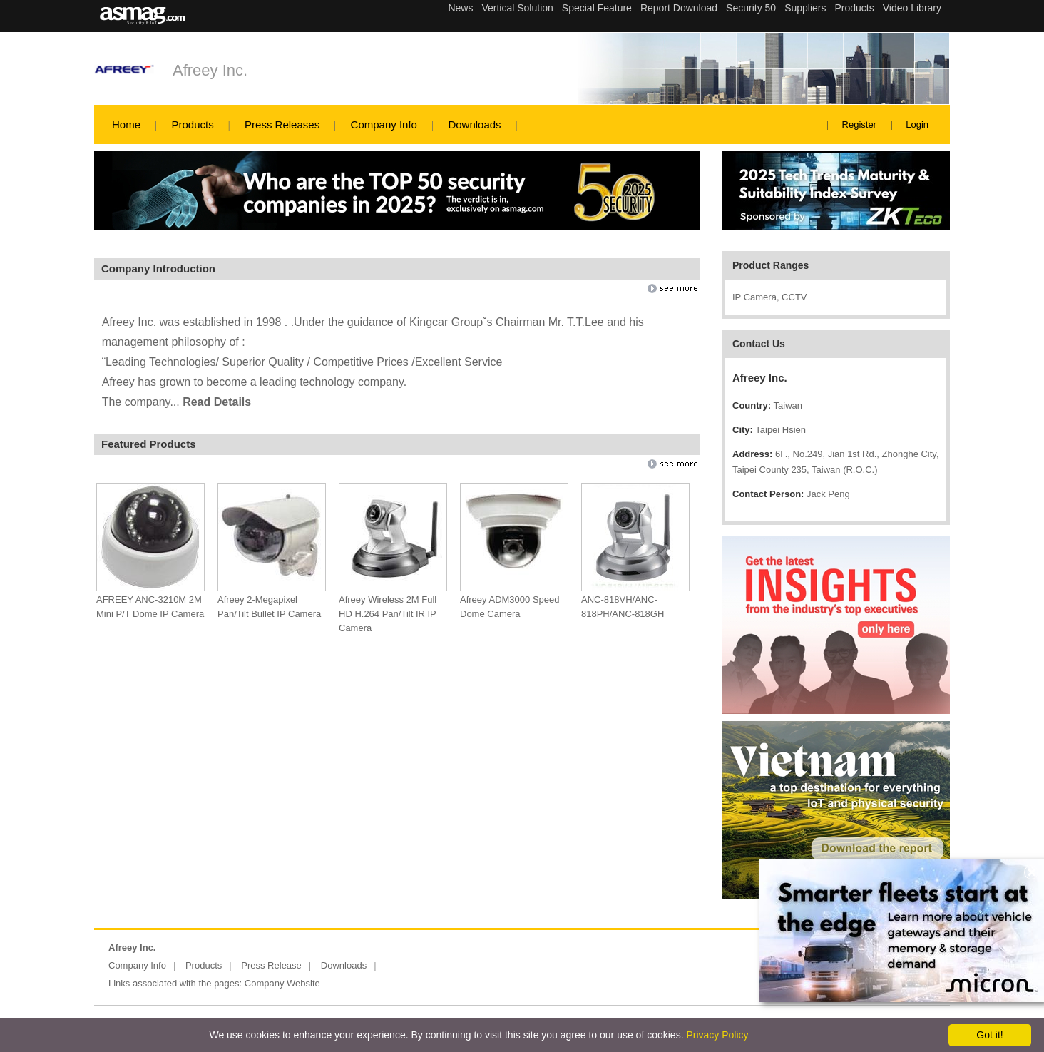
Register (859, 124)
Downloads (474, 124)
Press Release (271, 965)
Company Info (384, 124)
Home (126, 124)
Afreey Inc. (210, 70)
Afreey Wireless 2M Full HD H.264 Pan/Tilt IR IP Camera (387, 613)
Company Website (282, 983)
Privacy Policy (717, 1035)
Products (192, 124)
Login (917, 124)
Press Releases (282, 124)
